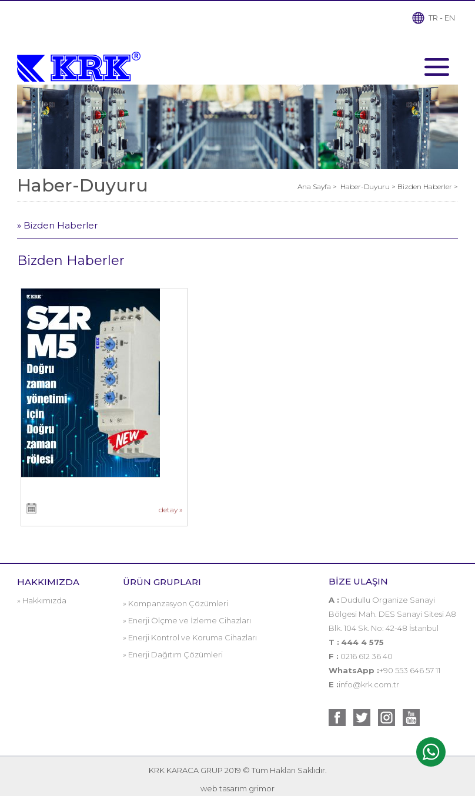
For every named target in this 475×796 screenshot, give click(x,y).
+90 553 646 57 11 (409, 670)
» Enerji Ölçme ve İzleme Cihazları (187, 620)
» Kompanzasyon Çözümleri (175, 603)
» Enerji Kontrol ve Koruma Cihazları (190, 637)
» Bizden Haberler (57, 225)
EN (449, 17)
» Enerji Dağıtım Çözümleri (173, 654)
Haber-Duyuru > (368, 186)
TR (433, 17)
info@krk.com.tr (369, 684)
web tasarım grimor (237, 788)
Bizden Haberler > (427, 186)
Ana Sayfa (315, 186)
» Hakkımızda (41, 600)
